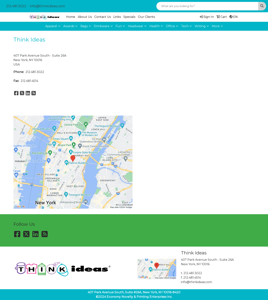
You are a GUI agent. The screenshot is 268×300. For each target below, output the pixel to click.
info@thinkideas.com (47, 6)
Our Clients (146, 17)
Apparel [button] (51, 26)
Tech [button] (185, 26)
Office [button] (170, 26)
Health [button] (154, 26)
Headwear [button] (135, 26)
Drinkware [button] (101, 26)
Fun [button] (119, 26)
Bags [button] (84, 26)
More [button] (216, 26)
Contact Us (102, 17)
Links (117, 17)
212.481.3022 (16, 6)
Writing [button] (200, 26)
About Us (85, 17)
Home (70, 17)
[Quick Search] (207, 6)
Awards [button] (68, 26)
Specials (129, 17)
